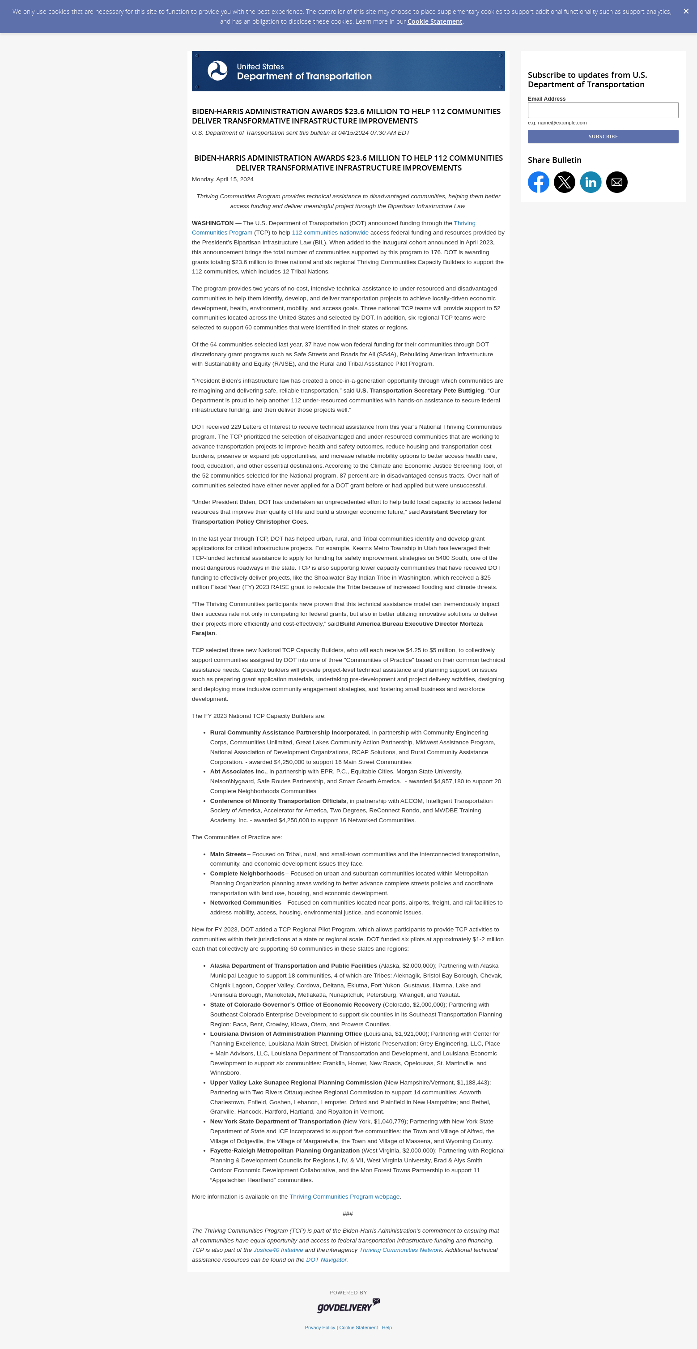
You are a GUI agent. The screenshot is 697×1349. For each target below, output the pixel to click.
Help (387, 1327)
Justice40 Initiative (278, 1250)
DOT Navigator (326, 1259)
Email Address (547, 99)
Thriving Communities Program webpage (344, 1196)
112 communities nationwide (330, 232)
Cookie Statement (435, 21)
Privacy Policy (320, 1327)
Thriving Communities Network (400, 1250)
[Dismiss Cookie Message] (686, 8)
